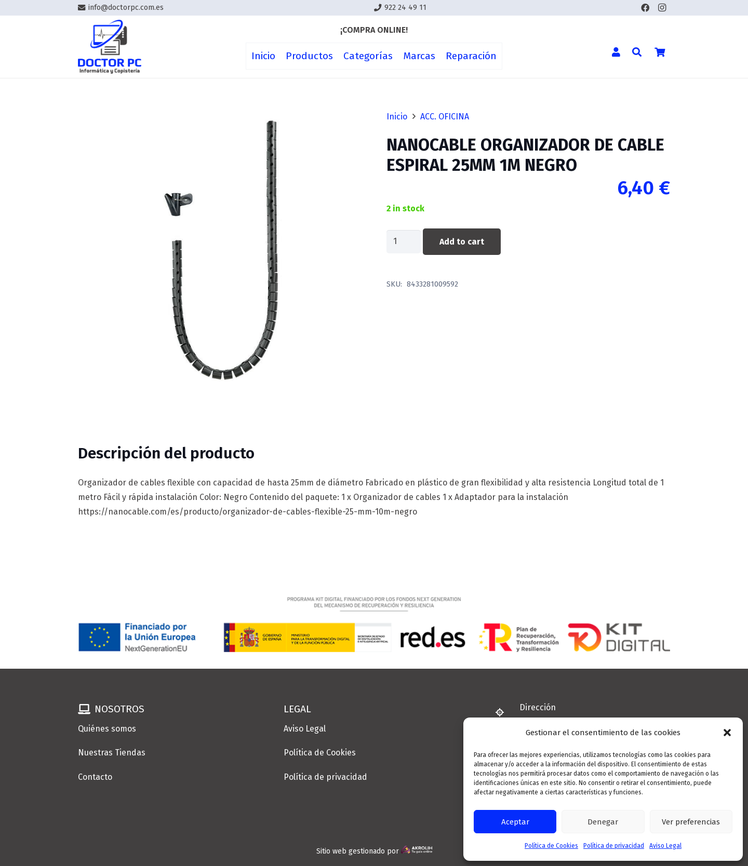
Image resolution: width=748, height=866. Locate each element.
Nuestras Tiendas (111, 752)
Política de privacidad (613, 845)
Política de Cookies (551, 845)
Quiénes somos (107, 729)
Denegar (602, 822)
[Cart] (659, 52)
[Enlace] (109, 47)
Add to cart (461, 242)
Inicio (396, 116)
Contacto (95, 777)
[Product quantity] (403, 241)
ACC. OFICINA (444, 116)
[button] (727, 732)
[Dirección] (504, 712)
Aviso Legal (665, 845)
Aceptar (515, 822)
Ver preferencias (691, 822)
